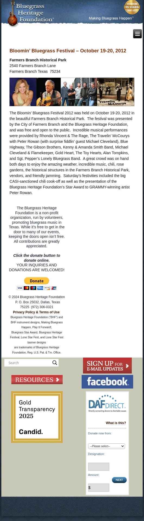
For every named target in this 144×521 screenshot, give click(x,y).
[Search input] (29, 363)
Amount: (93, 474)
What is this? (116, 423)
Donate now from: (100, 433)
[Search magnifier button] (55, 363)
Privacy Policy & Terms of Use (36, 312)
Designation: (96, 454)
